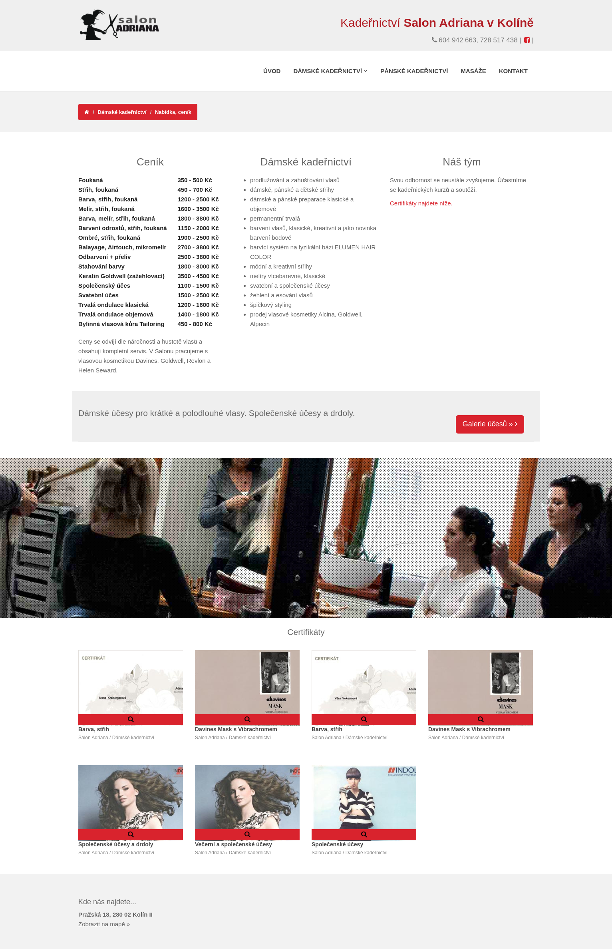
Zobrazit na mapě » (104, 924)
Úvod (271, 71)
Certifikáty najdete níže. (421, 203)
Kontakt (513, 71)
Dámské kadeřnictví (330, 71)
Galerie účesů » (490, 424)
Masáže (473, 71)
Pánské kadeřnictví (414, 71)
